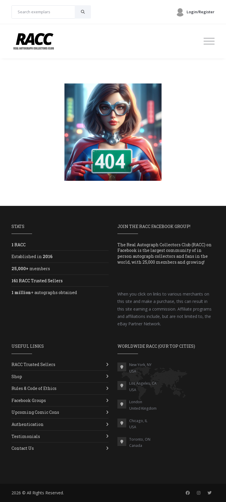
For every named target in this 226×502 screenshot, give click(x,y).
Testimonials (25, 436)
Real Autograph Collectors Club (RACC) (166, 244)
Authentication (27, 424)
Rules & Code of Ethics (33, 388)
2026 (16, 493)
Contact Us (22, 448)
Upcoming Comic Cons (35, 412)
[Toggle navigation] (209, 41)
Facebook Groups (28, 400)
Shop (16, 376)
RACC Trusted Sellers (33, 364)
